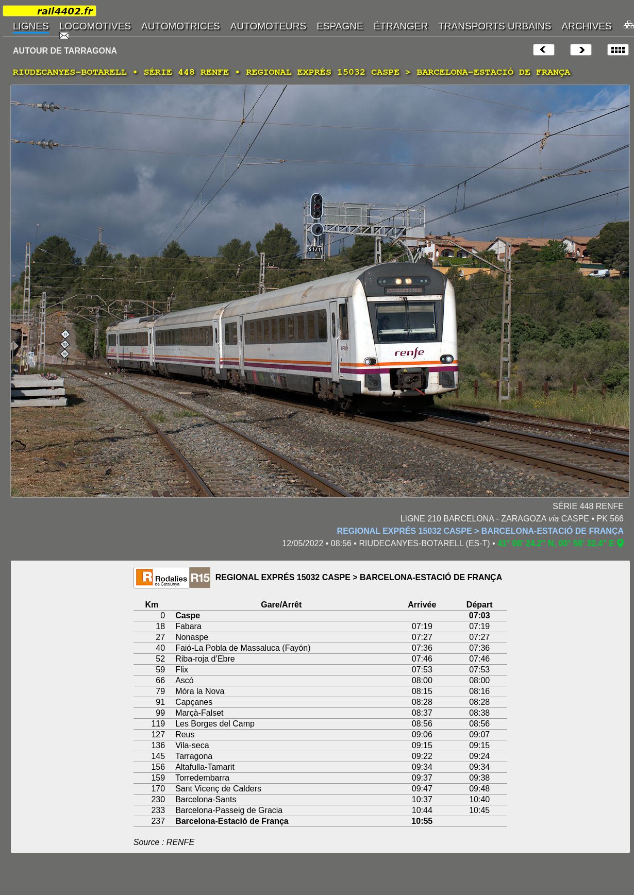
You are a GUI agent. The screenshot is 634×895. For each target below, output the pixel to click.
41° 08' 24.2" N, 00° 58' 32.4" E (555, 543)
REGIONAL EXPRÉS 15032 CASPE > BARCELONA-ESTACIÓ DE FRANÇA (480, 531)
